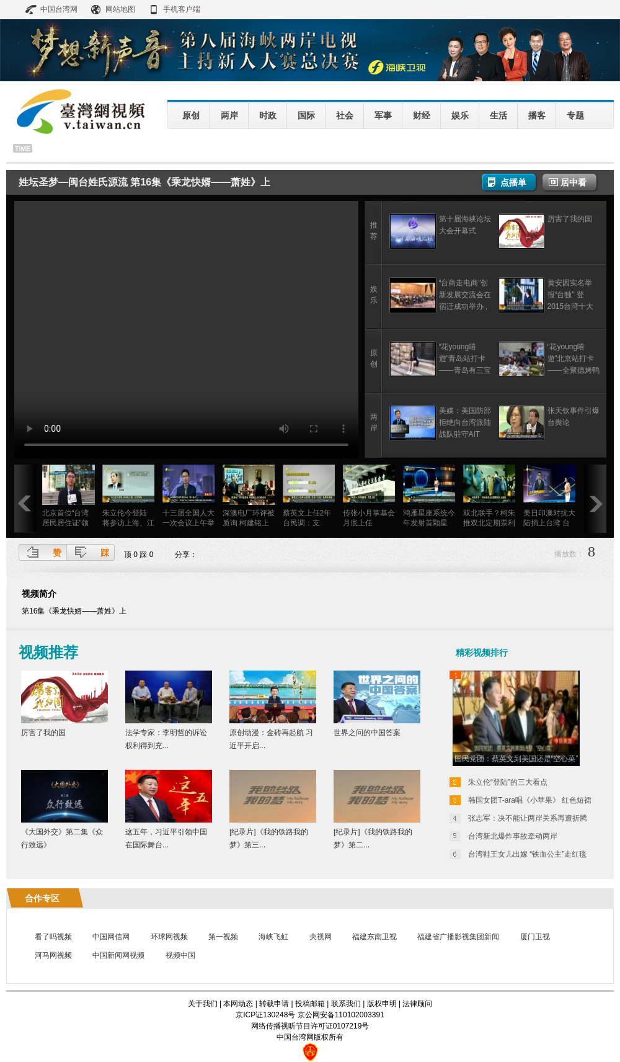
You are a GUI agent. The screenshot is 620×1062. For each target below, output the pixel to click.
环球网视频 (169, 936)
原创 (191, 115)
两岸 (229, 115)
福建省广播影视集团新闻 (458, 936)
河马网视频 (53, 955)
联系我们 (346, 1003)
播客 (537, 115)
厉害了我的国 (569, 219)
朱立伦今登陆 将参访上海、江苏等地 (128, 523)
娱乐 (460, 115)
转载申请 (274, 1003)
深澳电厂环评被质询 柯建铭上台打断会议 (249, 523)
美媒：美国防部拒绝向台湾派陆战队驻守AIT (465, 422)
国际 (306, 115)
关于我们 (203, 1003)
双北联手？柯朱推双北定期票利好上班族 (489, 523)
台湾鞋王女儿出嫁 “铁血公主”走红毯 (527, 854)
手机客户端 (181, 9)
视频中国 (180, 955)
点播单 (513, 182)
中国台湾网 (59, 9)
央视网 (320, 936)
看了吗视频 (53, 936)
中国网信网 (111, 936)
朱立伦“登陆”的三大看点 (507, 782)
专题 (575, 115)
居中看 (573, 182)
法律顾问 (417, 1003)
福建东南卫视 (374, 936)
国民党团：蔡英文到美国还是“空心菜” (516, 758)
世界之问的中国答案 (367, 732)
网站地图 (120, 9)
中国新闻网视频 (118, 955)
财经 (421, 115)
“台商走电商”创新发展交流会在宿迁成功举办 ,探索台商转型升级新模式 (465, 306)
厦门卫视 (535, 936)
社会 (344, 115)
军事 (383, 115)
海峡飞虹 (273, 936)
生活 (498, 115)
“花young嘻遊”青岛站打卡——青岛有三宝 (465, 358)
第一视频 (223, 936)
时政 (268, 115)
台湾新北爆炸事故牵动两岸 (512, 836)
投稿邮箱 (310, 1003)
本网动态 (238, 1003)
